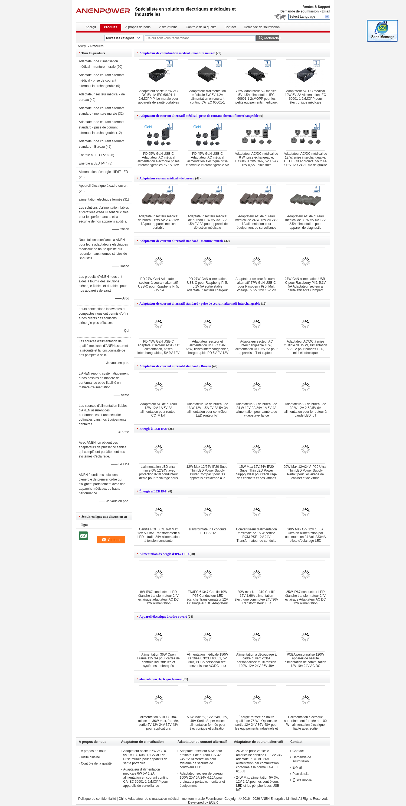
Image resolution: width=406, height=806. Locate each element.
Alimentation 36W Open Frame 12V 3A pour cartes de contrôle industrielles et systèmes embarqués (158, 660)
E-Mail (297, 767)
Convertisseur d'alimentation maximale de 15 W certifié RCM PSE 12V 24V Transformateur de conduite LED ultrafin (256, 536)
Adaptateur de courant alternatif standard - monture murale (181, 241)
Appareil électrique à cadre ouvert (103, 186)
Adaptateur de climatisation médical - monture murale (177, 53)
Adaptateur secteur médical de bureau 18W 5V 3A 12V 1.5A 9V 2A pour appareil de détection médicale (207, 222)
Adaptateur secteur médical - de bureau (166, 178)
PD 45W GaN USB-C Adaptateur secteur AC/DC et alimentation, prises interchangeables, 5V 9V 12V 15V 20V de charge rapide (158, 349)
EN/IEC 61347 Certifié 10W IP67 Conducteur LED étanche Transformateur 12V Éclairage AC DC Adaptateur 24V (207, 599)
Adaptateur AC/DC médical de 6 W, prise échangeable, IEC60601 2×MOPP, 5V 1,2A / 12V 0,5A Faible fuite (256, 159)
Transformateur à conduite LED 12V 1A (207, 531)
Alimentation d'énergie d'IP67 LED (103, 172)
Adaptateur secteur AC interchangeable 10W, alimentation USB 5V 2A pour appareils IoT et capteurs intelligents (256, 349)
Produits (110, 27)
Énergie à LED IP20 (93, 155)
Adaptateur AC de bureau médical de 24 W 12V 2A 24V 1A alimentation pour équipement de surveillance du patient (256, 223)
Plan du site (301, 774)
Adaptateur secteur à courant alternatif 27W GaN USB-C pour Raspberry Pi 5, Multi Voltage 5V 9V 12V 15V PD (256, 284)
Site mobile (302, 780)
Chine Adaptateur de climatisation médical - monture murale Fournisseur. (171, 799)
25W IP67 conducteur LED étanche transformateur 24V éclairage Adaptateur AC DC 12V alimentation (305, 597)
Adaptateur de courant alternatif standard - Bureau (175, 366)
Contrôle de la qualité (201, 27)
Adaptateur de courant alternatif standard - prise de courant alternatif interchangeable (101, 127)
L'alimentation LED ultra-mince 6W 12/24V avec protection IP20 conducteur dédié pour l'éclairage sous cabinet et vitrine (158, 474)
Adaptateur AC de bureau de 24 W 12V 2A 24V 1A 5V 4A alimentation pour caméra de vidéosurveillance (256, 409)
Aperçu (91, 27)
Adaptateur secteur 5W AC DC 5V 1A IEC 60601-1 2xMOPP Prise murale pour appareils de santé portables (158, 96)
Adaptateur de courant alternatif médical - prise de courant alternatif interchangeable (101, 80)
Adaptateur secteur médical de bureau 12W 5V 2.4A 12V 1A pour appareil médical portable (158, 222)
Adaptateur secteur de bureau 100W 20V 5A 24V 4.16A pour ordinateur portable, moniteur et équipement (202, 780)
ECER (213, 802)
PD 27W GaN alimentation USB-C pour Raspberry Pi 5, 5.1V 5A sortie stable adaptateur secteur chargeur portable (207, 286)
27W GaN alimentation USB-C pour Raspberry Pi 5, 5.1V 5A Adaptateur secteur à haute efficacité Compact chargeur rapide (305, 286)
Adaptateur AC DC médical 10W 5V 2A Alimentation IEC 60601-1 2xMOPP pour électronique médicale (305, 96)
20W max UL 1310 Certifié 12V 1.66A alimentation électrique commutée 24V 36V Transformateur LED (256, 597)
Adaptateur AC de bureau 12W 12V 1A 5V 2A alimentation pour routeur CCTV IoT (158, 409)
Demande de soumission (299, 11)
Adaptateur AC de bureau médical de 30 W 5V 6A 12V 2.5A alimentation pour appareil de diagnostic (305, 222)
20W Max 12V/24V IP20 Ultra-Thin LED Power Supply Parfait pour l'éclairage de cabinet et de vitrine (305, 472)
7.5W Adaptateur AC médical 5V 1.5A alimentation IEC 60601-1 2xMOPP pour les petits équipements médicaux (256, 96)
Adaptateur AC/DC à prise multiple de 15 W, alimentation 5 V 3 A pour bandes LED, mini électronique (305, 347)
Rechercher (271, 38)
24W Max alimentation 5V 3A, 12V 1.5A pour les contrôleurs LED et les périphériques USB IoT (257, 784)
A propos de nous (137, 27)
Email (326, 11)
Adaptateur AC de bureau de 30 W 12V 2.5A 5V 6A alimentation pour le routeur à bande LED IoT (305, 409)
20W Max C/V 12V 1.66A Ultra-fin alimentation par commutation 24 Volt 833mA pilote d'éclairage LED (305, 535)
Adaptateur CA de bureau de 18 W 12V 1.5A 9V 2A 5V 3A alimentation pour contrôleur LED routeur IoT (207, 409)
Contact (230, 27)
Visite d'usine (168, 27)
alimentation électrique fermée (100, 199)
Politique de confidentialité (97, 799)
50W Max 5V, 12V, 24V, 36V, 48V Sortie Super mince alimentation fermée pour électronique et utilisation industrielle (207, 724)
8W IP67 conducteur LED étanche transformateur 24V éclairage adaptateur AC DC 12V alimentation (158, 597)
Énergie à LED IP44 (93, 163)
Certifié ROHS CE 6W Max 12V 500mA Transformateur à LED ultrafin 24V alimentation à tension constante (158, 535)
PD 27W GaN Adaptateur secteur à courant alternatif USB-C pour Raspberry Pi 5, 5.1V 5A (158, 284)
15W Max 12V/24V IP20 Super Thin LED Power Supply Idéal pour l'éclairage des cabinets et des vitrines (256, 472)
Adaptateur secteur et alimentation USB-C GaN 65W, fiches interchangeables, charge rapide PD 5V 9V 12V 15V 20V (207, 349)
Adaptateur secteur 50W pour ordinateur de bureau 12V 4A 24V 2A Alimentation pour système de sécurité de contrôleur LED (201, 759)
